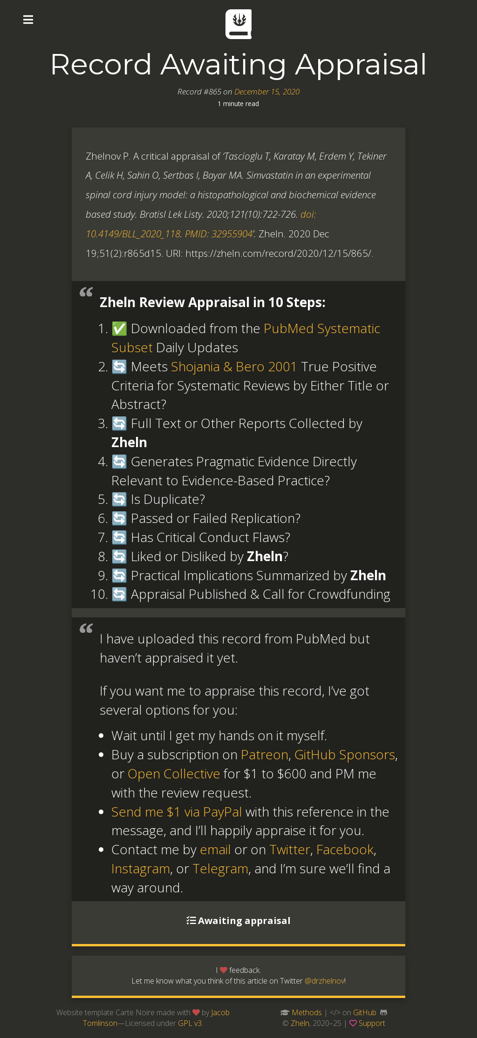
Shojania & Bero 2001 (234, 366)
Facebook (345, 849)
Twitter (289, 849)
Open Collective (174, 773)
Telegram (220, 868)
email (215, 849)
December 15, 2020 (267, 91)
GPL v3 (190, 1023)
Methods (307, 1012)
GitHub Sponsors (344, 754)
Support (372, 1023)
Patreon (264, 754)
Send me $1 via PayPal (176, 811)
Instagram (140, 868)
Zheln (300, 1023)
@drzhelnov (324, 981)
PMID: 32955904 (218, 233)
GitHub (364, 1012)
